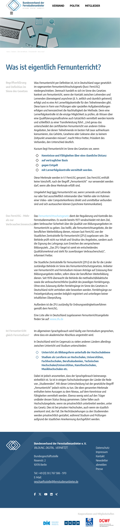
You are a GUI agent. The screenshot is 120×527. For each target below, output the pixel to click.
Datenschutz (102, 447)
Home (8, 52)
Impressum (102, 452)
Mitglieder (92, 5)
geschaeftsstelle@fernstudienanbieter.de (56, 481)
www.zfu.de (56, 319)
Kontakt (100, 456)
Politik (74, 5)
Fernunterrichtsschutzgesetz (54, 215)
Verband (58, 5)
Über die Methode (22, 52)
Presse (99, 468)
